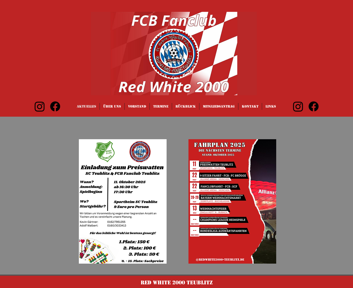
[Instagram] (39, 106)
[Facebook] (55, 106)
